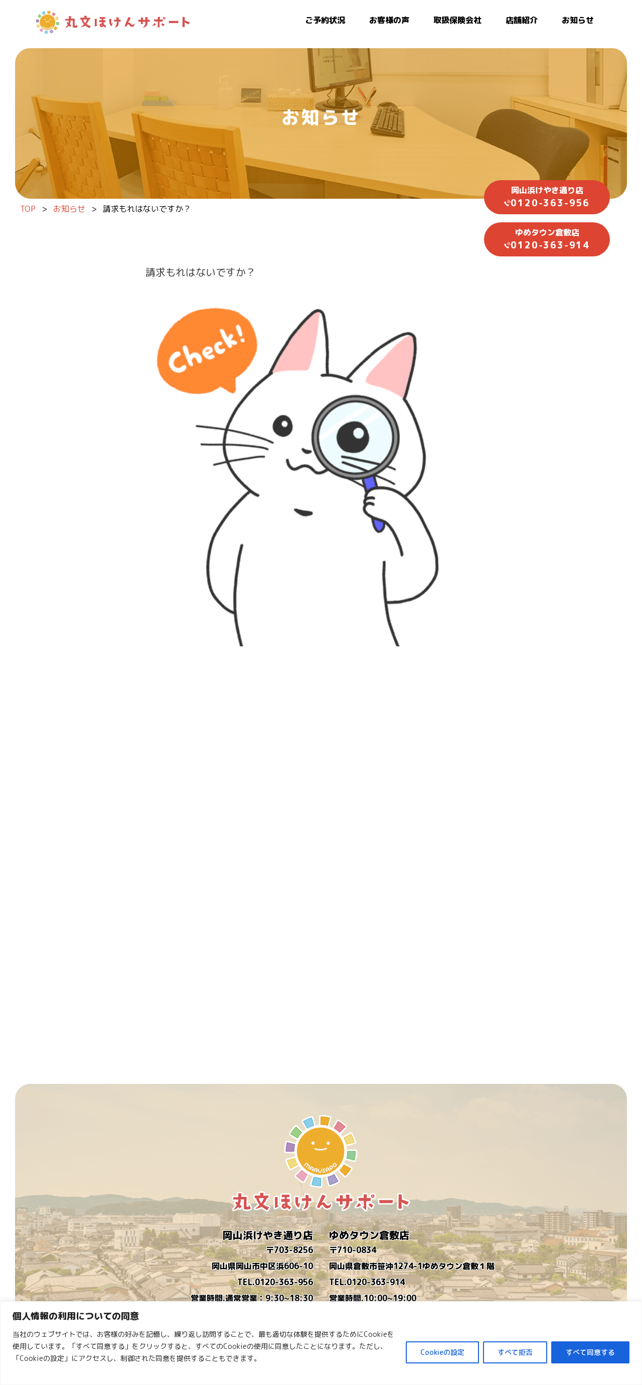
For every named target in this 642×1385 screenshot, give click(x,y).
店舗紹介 (522, 20)
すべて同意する (590, 1352)
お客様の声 (389, 20)
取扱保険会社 (457, 20)
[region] (321, 1343)
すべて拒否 (515, 1352)
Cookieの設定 (442, 1352)
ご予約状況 (325, 20)
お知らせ (578, 20)
